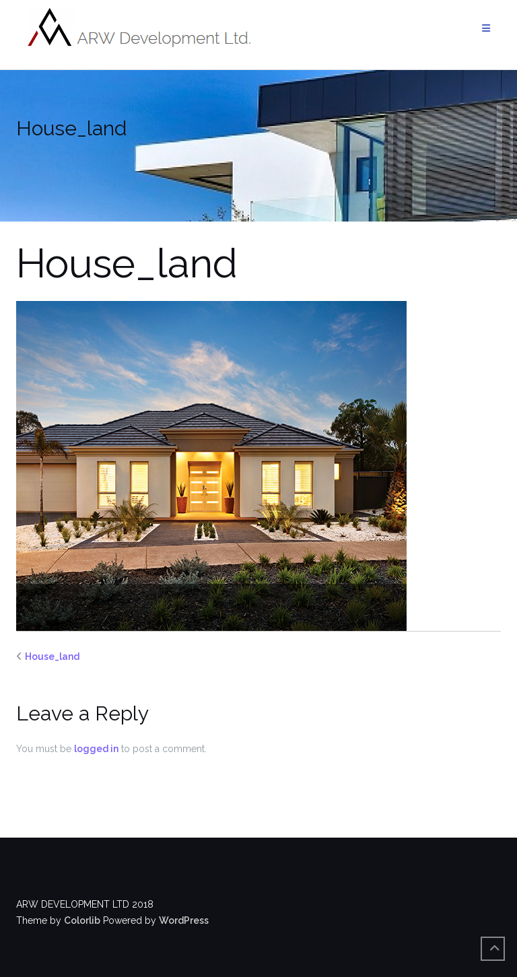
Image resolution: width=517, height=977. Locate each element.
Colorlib (82, 920)
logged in (96, 748)
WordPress (184, 920)
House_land (52, 656)
